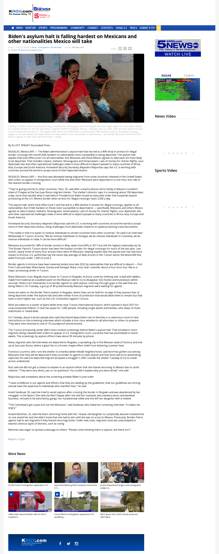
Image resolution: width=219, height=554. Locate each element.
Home (13, 27)
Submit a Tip (147, 27)
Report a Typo (16, 439)
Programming (58, 27)
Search (158, 27)
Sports (42, 27)
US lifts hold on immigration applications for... (29, 485)
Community (78, 27)
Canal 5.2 (121, 27)
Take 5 (133, 27)
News (19, 27)
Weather (30, 27)
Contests (107, 27)
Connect (93, 27)
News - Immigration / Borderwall (46, 47)
